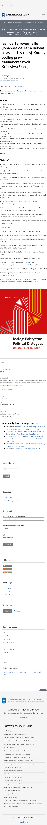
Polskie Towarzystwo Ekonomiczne (13, 771)
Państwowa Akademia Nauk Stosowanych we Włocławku (19, 761)
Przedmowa (18, 448)
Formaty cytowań (7, 389)
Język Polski (6, 639)
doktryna (5, 674)
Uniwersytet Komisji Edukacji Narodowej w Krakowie (18, 787)
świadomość (37, 672)
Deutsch (5, 636)
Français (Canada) (8, 649)
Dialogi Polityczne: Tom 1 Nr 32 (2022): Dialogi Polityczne (22, 434)
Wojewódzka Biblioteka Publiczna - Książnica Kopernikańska (20, 800)
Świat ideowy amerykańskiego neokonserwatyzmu (29, 431)
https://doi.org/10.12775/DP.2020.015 (14, 86)
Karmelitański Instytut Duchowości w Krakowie (16, 751)
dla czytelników (7, 588)
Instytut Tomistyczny (9, 747)
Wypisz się (17, 611)
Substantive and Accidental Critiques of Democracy (30, 444)
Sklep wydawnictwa (23, 822)
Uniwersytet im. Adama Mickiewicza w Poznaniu (17, 784)
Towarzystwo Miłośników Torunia (13, 777)
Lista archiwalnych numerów (11, 501)
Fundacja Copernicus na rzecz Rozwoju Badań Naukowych (19, 738)
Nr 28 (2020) (3, 398)
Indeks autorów (7, 497)
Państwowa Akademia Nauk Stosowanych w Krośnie (18, 757)
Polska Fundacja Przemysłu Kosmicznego (15, 767)
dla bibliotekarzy (7, 595)
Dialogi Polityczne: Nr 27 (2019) (30, 429)
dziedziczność (22, 672)
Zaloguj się (8, 544)
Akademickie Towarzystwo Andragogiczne (15, 734)
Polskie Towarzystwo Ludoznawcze (13, 774)
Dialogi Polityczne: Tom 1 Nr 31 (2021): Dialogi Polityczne (24, 440)
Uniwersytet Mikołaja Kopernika (12, 790)
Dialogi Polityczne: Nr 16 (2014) (15, 446)
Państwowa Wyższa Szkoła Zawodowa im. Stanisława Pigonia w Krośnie (23, 764)
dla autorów (6, 591)
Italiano (5, 646)
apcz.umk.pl (23, 717)
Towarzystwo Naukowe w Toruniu (13, 781)
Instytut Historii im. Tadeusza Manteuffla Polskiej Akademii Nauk (21, 741)
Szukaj (7, 476)
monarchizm (7, 672)
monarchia (14, 672)
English (5, 632)
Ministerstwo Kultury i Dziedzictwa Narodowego (17, 754)
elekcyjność (30, 672)
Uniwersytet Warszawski (10, 797)
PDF (4, 362)
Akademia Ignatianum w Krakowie (13, 731)
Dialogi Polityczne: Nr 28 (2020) (31, 448)
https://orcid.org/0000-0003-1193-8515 (9, 81)
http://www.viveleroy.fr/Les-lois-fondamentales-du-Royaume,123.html (20, 265)
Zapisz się (8, 611)
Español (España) (8, 642)
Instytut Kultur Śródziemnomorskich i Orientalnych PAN (19, 744)
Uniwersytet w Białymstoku (11, 794)
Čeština (5, 652)
